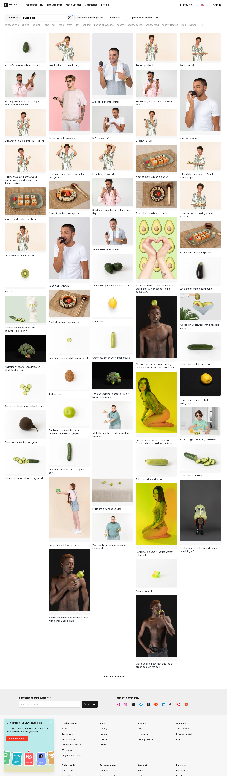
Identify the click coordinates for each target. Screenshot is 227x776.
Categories (91, 4)
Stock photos (68, 707)
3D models (67, 718)
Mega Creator (73, 4)
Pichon (103, 702)
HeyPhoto (67, 771)
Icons (64, 697)
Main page (24, 697)
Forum (141, 739)
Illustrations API (107, 744)
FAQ (140, 744)
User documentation (148, 749)
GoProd (104, 707)
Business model (184, 702)
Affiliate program (27, 708)
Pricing (105, 4)
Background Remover (72, 749)
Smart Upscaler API (109, 760)
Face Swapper (69, 755)
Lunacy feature (145, 707)
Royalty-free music (71, 713)
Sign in (217, 4)
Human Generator (71, 765)
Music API (104, 755)
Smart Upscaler (69, 744)
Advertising (24, 702)
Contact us (143, 755)
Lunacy (103, 697)
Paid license (182, 744)
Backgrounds (54, 4)
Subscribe (89, 672)
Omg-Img (104, 771)
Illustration (143, 702)
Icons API (104, 739)
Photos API (105, 749)
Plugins (103, 713)
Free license (182, 739)
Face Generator (70, 760)
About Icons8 (182, 697)
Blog (178, 707)
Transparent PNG (34, 4)
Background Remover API (112, 765)
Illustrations (67, 702)
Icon (140, 697)
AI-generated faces (71, 724)
